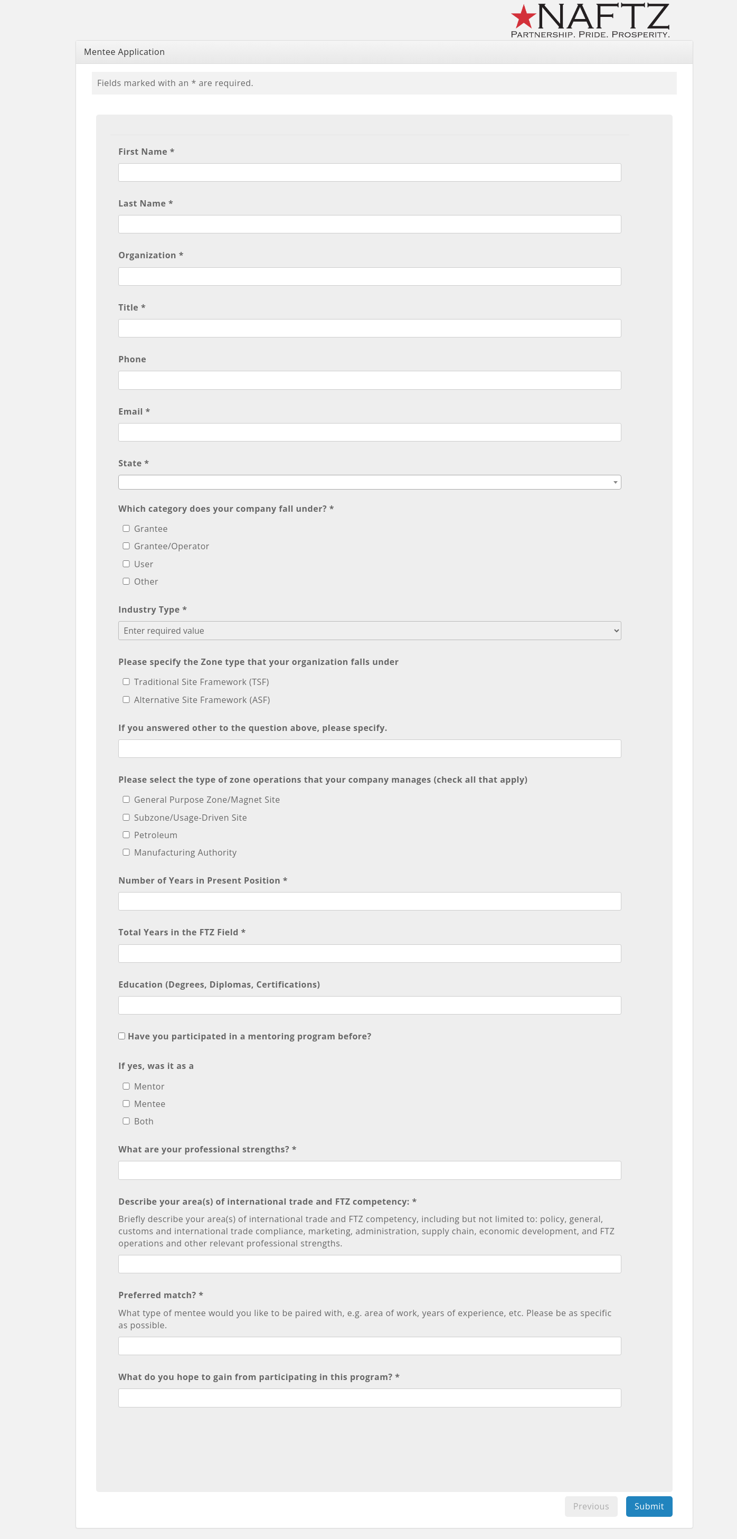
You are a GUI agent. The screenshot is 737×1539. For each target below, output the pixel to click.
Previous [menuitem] (591, 1506)
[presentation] (198, 1444)
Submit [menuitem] (649, 1506)
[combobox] (369, 482)
